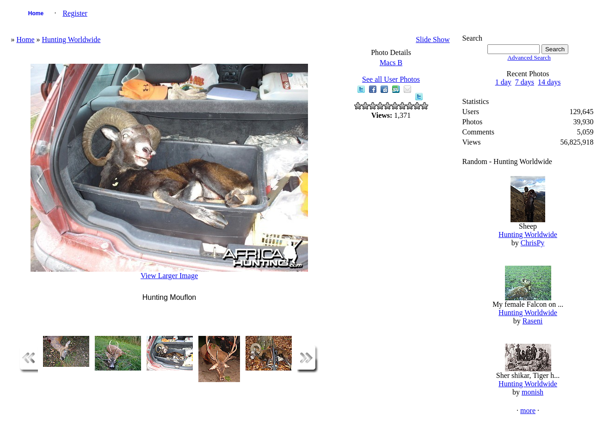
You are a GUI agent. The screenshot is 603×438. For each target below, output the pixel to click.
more (527, 410)
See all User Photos (391, 79)
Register (74, 13)
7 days (524, 82)
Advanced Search (529, 57)
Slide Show (432, 39)
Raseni (533, 321)
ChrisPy (533, 243)
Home (35, 13)
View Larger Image (169, 276)
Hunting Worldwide (71, 39)
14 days (549, 82)
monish (532, 392)
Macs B (391, 63)
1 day (503, 82)
